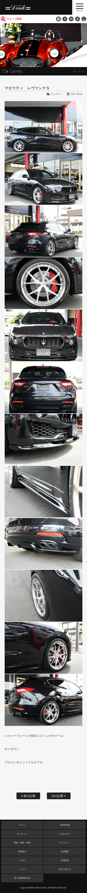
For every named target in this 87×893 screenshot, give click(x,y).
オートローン (64, 842)
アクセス (22, 860)
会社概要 (65, 851)
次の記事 (59, 796)
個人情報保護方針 (22, 878)
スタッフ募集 (14, 18)
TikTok (77, 19)
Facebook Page (65, 19)
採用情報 (65, 860)
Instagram (71, 19)
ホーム (22, 825)
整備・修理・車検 (22, 842)
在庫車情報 (65, 825)
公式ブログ (65, 834)
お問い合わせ (58, 19)
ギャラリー (57, 94)
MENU (79, 7)
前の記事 (28, 796)
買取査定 (22, 851)
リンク (22, 869)
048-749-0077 (84, 19)
